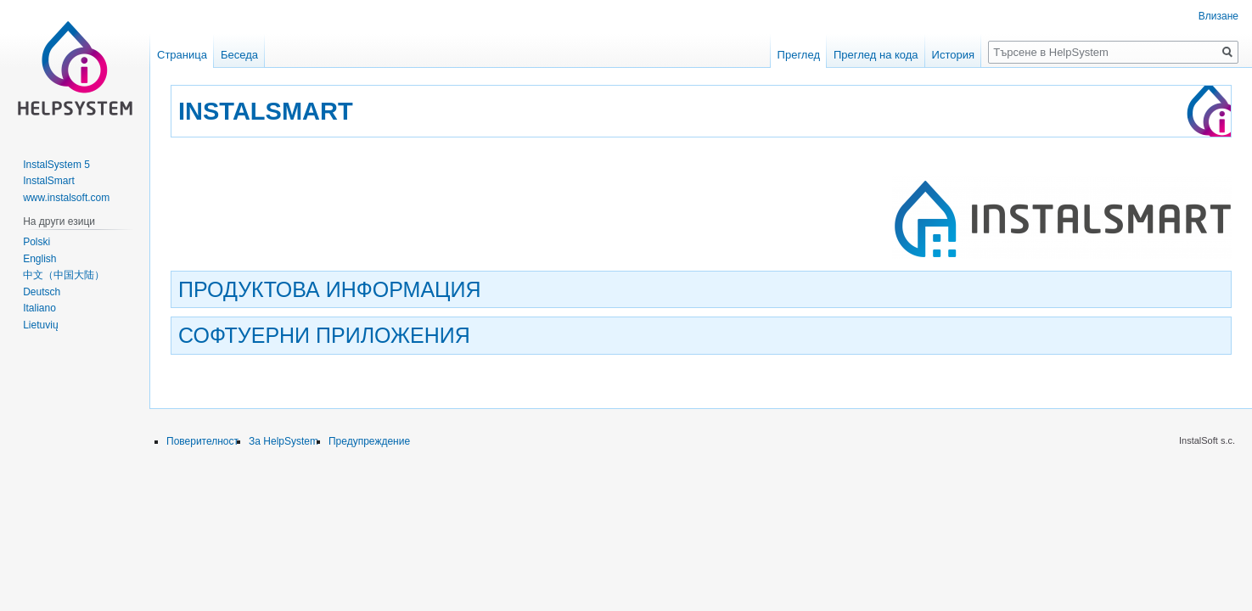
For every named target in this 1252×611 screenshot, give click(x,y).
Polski (36, 242)
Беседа (239, 54)
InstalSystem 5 (56, 165)
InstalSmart (49, 181)
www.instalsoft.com (66, 198)
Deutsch (41, 292)
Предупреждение (369, 441)
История (953, 54)
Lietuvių (40, 325)
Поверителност (202, 441)
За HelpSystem (283, 441)
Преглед (799, 54)
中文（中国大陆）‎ (63, 275)
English (39, 259)
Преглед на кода (876, 54)
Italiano (39, 308)
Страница (182, 54)
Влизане (1218, 16)
